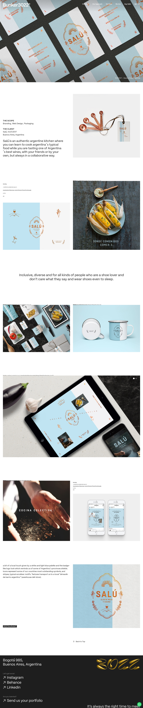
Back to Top (80, 641)
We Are (118, 4)
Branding (7, 124)
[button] (134, 378)
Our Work (85, 4)
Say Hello (127, 4)
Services (109, 4)
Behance (14, 682)
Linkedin (13, 687)
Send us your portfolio (24, 700)
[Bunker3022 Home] (16, 5)
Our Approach (97, 4)
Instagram (15, 677)
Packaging (28, 124)
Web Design (17, 124)
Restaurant (9, 626)
